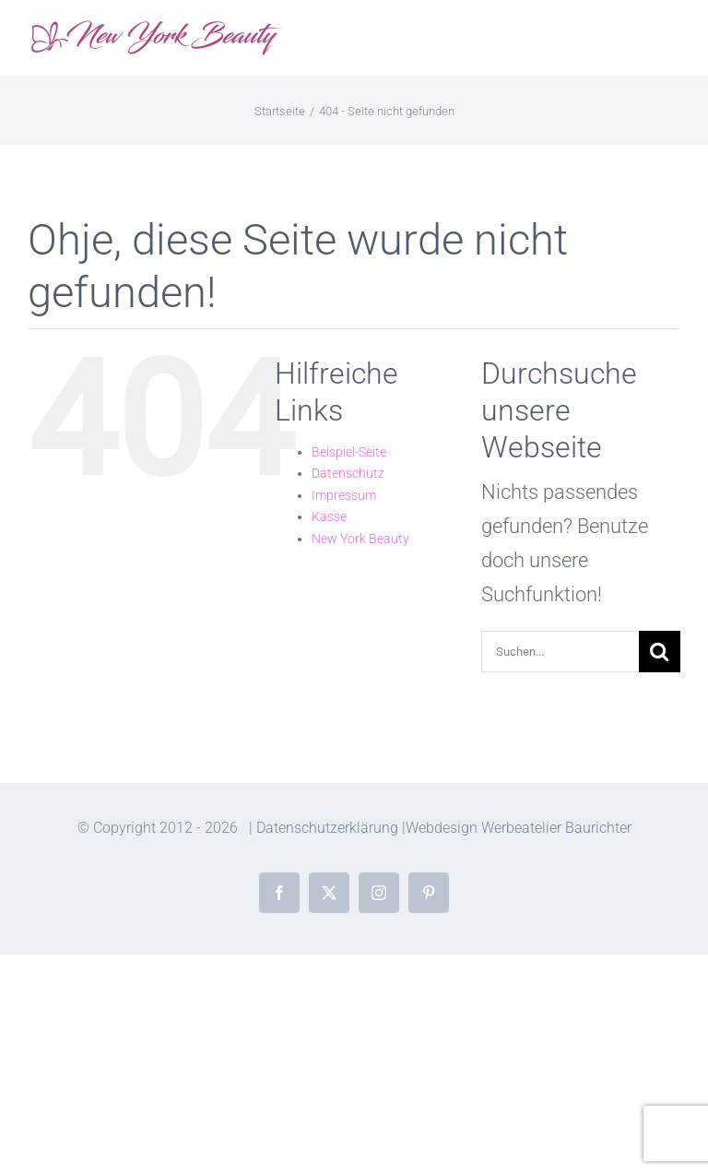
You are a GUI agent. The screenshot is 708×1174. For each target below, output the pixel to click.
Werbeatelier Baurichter (556, 827)
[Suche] (659, 651)
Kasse (329, 516)
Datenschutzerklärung (327, 827)
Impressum (344, 495)
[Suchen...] (560, 651)
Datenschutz (348, 473)
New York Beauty (360, 538)
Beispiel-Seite (349, 452)
